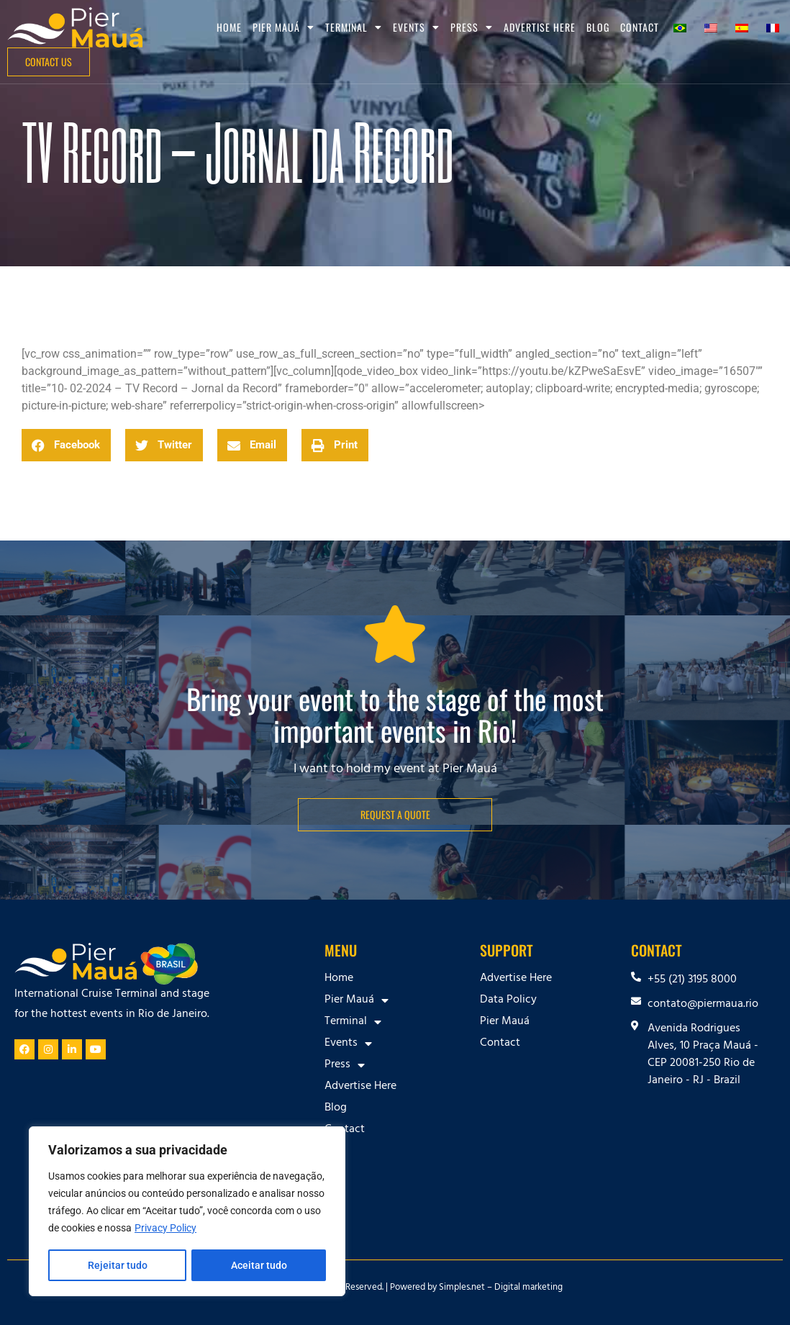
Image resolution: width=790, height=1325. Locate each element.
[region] (187, 1212)
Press (471, 27)
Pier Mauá (283, 27)
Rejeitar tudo (117, 1265)
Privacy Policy (165, 1229)
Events (416, 27)
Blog (597, 27)
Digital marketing (528, 1288)
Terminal (353, 27)
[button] (66, 445)
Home (229, 27)
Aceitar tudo (259, 1265)
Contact (639, 27)
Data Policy (508, 1000)
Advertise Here (540, 27)
